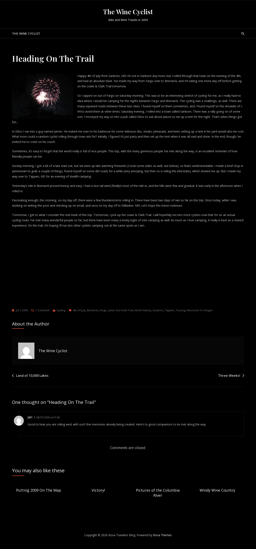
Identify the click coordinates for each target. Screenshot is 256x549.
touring (180, 316)
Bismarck (92, 316)
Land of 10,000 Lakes (32, 381)
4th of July (79, 316)
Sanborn (158, 316)
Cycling (61, 316)
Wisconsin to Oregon (200, 316)
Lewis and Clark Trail (120, 316)
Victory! (98, 495)
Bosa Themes (162, 540)
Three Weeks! (229, 381)
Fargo (103, 316)
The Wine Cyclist (128, 11)
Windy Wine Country (217, 495)
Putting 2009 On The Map (38, 495)
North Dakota (143, 316)
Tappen (169, 316)
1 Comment (42, 315)
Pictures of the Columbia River (158, 498)
